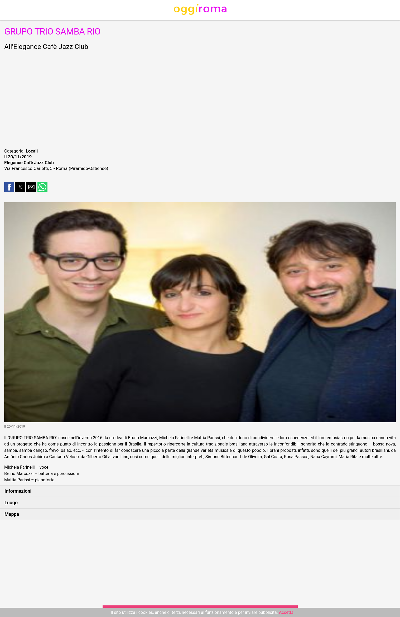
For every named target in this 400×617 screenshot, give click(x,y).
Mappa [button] (11, 514)
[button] (9, 187)
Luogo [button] (11, 502)
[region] (200, 98)
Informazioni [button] (17, 491)
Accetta (286, 612)
